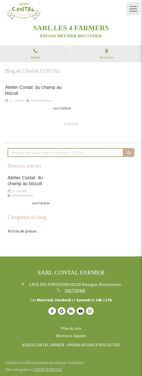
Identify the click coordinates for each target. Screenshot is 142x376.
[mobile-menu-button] (133, 9)
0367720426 (75, 290)
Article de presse (22, 231)
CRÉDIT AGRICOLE (48, 369)
